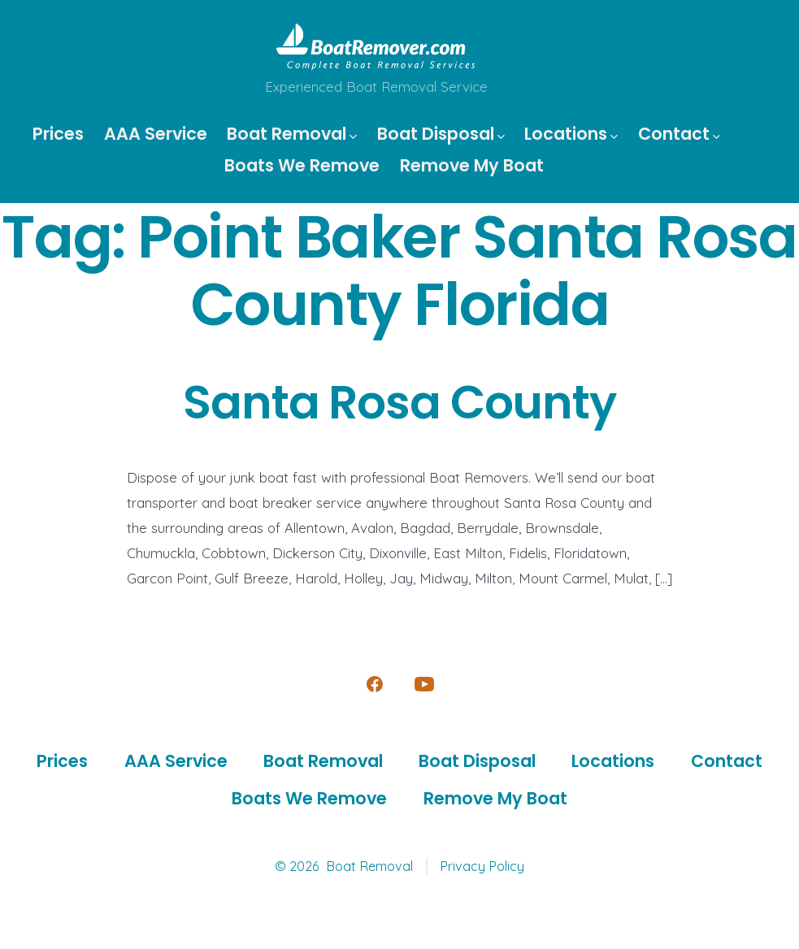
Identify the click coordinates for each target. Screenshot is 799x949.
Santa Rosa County (399, 402)
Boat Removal (292, 133)
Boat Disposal (441, 133)
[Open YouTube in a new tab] (424, 684)
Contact (679, 133)
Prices (58, 133)
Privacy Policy (482, 866)
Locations (571, 133)
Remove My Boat (472, 165)
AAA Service (155, 133)
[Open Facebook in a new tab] (374, 684)
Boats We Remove (302, 165)
